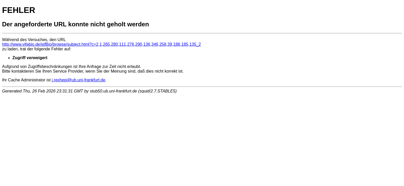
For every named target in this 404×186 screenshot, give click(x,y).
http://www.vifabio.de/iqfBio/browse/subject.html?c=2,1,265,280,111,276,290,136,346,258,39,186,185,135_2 (101, 44)
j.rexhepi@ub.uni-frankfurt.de (78, 80)
